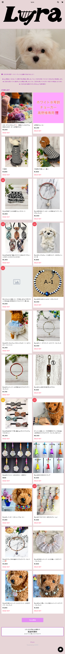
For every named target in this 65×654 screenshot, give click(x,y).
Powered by (32, 645)
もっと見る (32, 620)
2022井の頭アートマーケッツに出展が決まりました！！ (17, 74)
